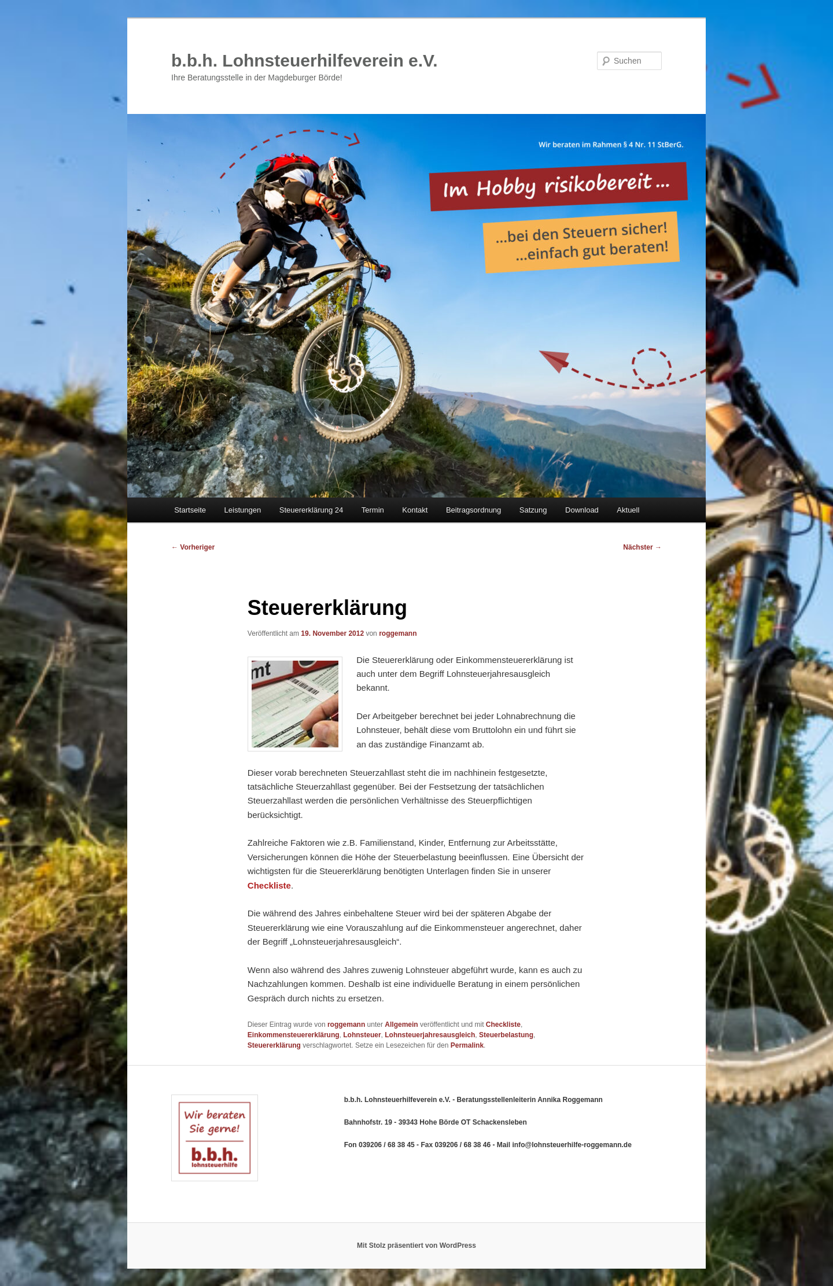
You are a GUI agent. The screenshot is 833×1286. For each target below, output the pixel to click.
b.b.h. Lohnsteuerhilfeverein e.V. (304, 60)
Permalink (467, 1045)
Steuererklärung (274, 1045)
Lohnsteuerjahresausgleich (430, 1035)
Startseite (190, 510)
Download (582, 510)
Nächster (642, 547)
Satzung (533, 510)
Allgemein (401, 1024)
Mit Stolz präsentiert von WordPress (416, 1245)
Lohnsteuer (362, 1035)
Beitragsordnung (473, 510)
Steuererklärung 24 (311, 510)
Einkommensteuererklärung (294, 1035)
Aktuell (628, 510)
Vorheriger (193, 547)
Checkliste (503, 1024)
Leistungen (242, 510)
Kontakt (414, 510)
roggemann (398, 633)
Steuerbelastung (506, 1035)
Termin (373, 510)
